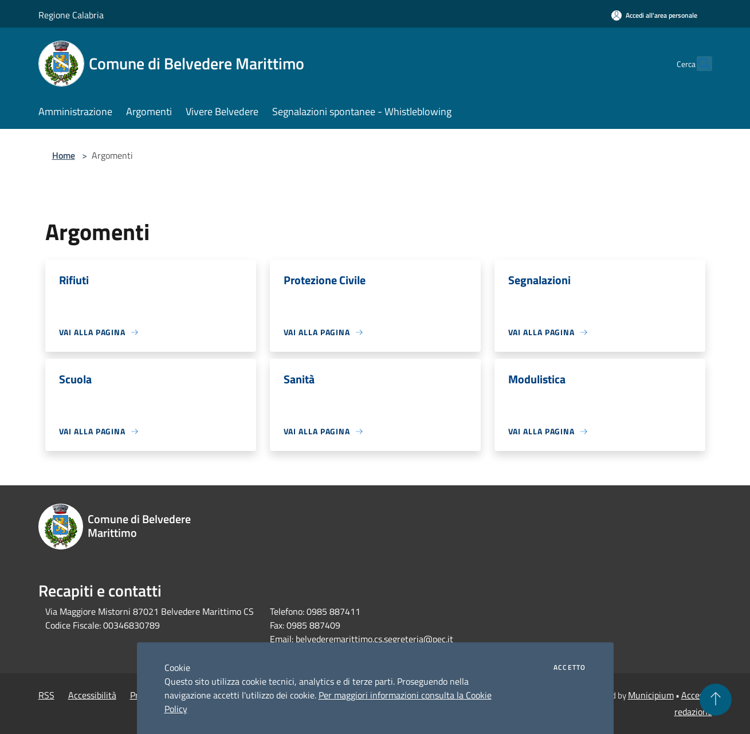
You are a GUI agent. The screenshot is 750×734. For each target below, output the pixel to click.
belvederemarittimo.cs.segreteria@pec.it (374, 639)
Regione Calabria (71, 15)
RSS (46, 695)
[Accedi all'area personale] (654, 15)
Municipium (651, 695)
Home (63, 155)
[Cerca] (698, 63)
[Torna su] (716, 700)
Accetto (569, 667)
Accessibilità (92, 695)
